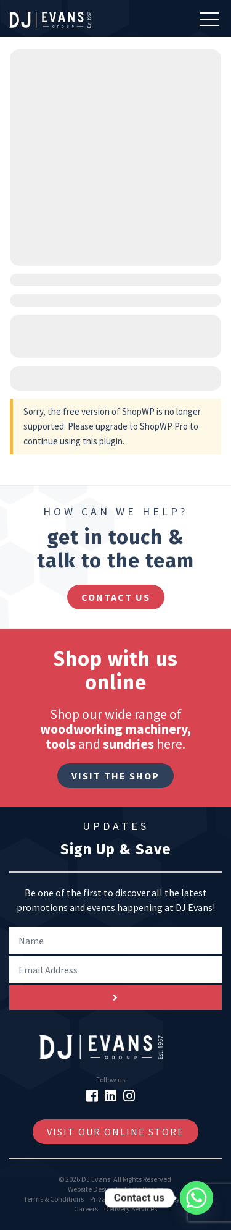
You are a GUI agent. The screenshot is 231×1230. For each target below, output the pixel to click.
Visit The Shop (115, 776)
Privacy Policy (111, 1198)
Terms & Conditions (53, 1198)
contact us (115, 597)
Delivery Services (130, 1208)
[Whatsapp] (196, 1198)
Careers (86, 1208)
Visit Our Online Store (115, 1132)
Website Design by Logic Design (116, 1189)
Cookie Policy (159, 1198)
